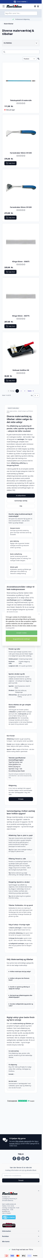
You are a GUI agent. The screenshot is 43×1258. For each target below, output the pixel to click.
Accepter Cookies (21, 633)
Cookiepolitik (10, 628)
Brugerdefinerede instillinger (21, 639)
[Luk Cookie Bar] (39, 614)
